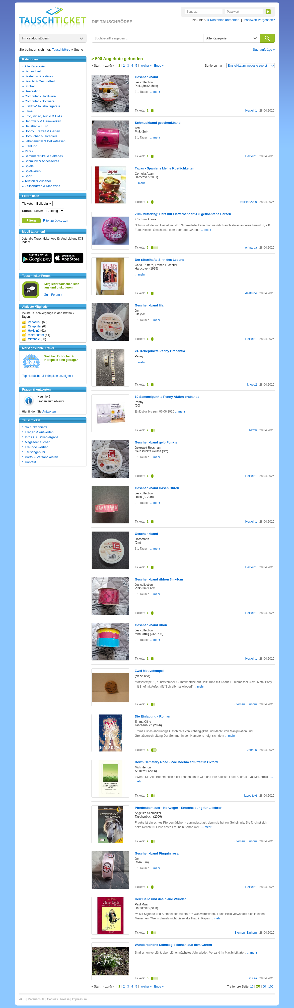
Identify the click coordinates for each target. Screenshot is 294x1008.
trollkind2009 (248, 202)
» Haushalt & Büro (35, 126)
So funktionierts (36, 427)
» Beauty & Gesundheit (38, 81)
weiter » (146, 65)
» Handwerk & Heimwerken (41, 121)
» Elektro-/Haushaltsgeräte (41, 106)
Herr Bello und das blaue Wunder (160, 899)
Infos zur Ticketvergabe (41, 437)
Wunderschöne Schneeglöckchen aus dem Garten (173, 945)
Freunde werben (37, 447)
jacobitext (250, 795)
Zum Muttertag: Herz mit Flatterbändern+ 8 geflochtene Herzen (183, 214)
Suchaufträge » (264, 49)
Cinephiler (34, 326)
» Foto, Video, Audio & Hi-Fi (42, 116)
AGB (22, 999)
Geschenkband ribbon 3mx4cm (159, 579)
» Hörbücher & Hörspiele (39, 136)
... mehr (154, 92)
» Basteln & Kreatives (37, 76)
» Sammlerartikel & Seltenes (42, 156)
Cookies (52, 999)
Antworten (49, 411)
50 (264, 986)
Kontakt (30, 462)
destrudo (251, 293)
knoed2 (252, 384)
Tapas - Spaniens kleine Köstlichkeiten (164, 168)
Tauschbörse (61, 49)
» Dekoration (31, 91)
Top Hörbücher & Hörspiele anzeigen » (47, 376)
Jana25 (252, 750)
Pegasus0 (34, 322)
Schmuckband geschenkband (158, 123)
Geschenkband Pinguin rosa (157, 853)
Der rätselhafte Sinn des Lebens (159, 260)
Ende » (159, 65)
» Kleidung (29, 146)
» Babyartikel (31, 71)
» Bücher (28, 86)
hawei (253, 430)
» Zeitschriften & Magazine (41, 186)
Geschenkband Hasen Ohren (157, 488)
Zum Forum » (53, 294)
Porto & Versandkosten (41, 457)
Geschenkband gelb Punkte (156, 442)
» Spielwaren (31, 171)
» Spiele (28, 166)
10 (251, 986)
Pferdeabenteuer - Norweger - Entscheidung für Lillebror (178, 808)
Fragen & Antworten (39, 432)
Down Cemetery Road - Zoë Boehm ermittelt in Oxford (176, 762)
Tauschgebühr (35, 452)
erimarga (251, 247)
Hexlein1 (34, 330)
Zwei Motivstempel (149, 671)
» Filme (27, 111)
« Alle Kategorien (34, 66)
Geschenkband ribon (151, 625)
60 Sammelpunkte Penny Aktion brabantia (167, 397)
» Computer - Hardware (39, 96)
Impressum (79, 999)
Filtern (31, 220)
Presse (65, 999)
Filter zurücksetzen (55, 220)
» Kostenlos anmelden (223, 20)
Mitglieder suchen (37, 442)
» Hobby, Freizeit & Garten (41, 131)
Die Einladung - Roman (152, 716)
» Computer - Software (38, 101)
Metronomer (36, 335)
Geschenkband (146, 77)
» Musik (27, 151)
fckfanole (34, 339)
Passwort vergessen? (259, 20)
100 (270, 986)
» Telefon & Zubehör (36, 181)
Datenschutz (36, 999)
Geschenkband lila (149, 305)
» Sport (27, 176)
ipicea (253, 978)
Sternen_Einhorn (245, 704)
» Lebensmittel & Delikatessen (44, 141)
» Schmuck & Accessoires (40, 161)
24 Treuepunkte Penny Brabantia (160, 351)
